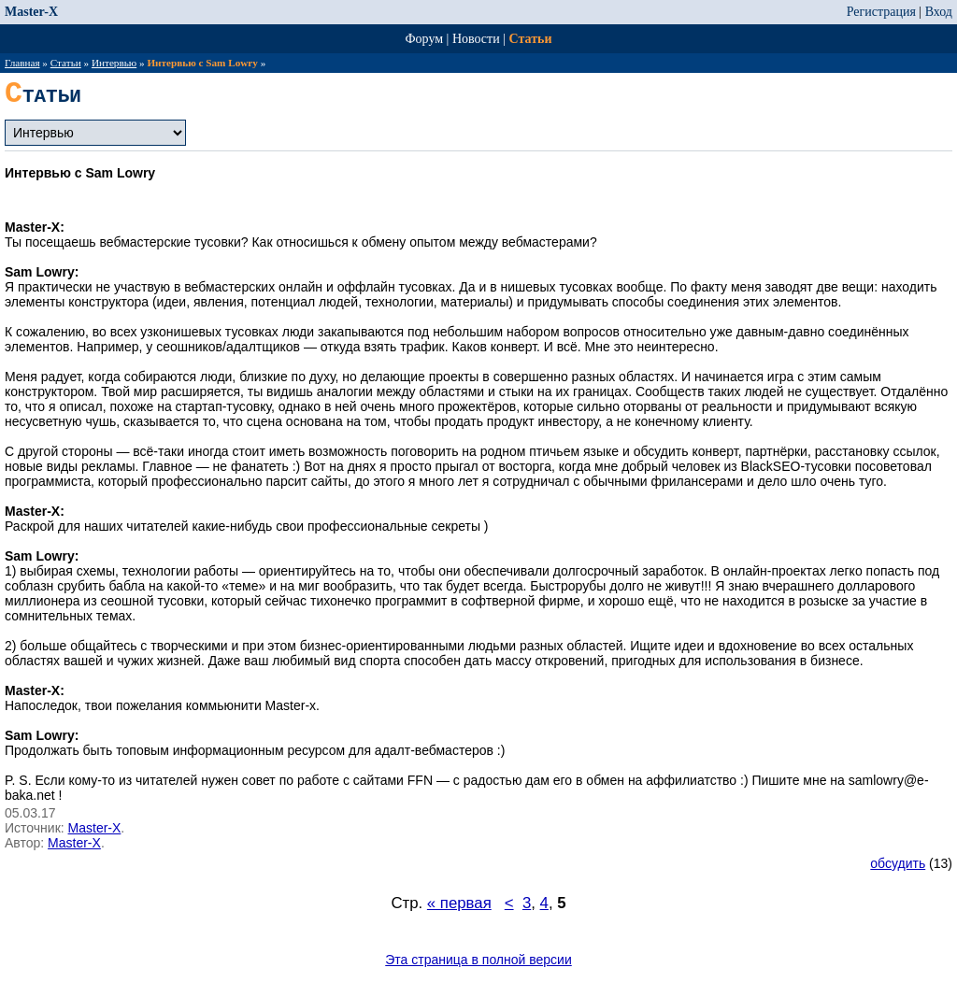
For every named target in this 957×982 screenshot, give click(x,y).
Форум (425, 39)
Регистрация (881, 12)
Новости (476, 39)
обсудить (897, 863)
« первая (459, 903)
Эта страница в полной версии (478, 959)
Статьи (530, 39)
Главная (22, 62)
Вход (938, 12)
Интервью (114, 62)
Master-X (31, 12)
